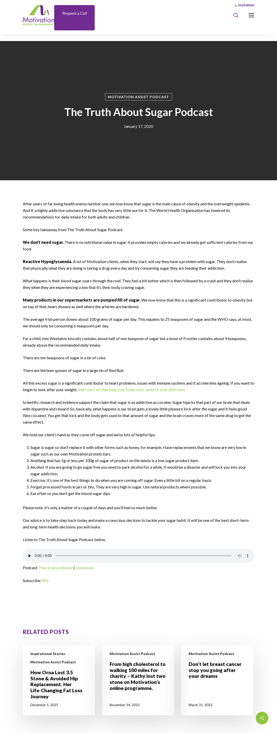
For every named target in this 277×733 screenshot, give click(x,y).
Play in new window (56, 567)
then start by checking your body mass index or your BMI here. (132, 389)
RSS (45, 580)
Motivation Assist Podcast (138, 97)
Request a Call (74, 13)
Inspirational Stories (47, 653)
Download (84, 567)
